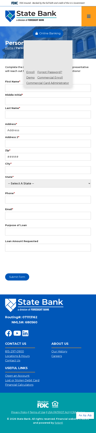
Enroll (30, 72)
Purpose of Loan (16, 225)
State (9, 177)
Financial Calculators (19, 384)
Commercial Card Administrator (47, 83)
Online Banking (48, 33)
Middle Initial (14, 94)
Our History (59, 351)
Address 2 (12, 137)
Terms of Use (37, 412)
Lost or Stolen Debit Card (22, 380)
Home (9, 48)
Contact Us (12, 360)
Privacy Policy (19, 412)
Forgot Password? (49, 72)
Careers (56, 356)
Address (11, 124)
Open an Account (17, 375)
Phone (10, 193)
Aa (80, 415)
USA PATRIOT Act (58, 412)
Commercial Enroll (50, 77)
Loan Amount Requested (21, 241)
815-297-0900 (14, 351)
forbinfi (59, 422)
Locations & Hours (17, 356)
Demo (30, 77)
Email (9, 209)
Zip (7, 150)
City (8, 163)
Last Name (12, 108)
